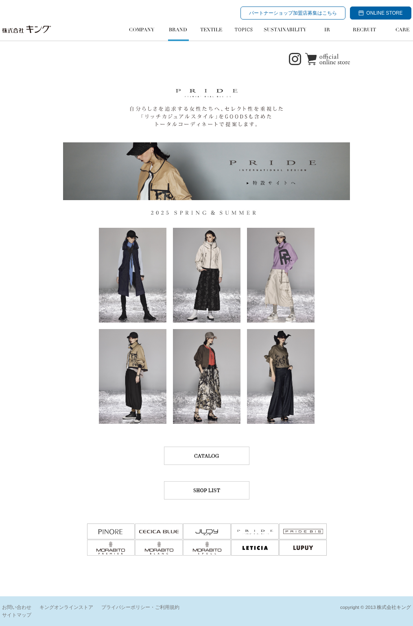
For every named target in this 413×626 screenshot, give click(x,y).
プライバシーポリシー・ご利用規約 (140, 607)
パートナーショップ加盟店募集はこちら (293, 13)
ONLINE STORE (380, 13)
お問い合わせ (16, 607)
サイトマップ (16, 615)
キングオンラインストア (66, 607)
